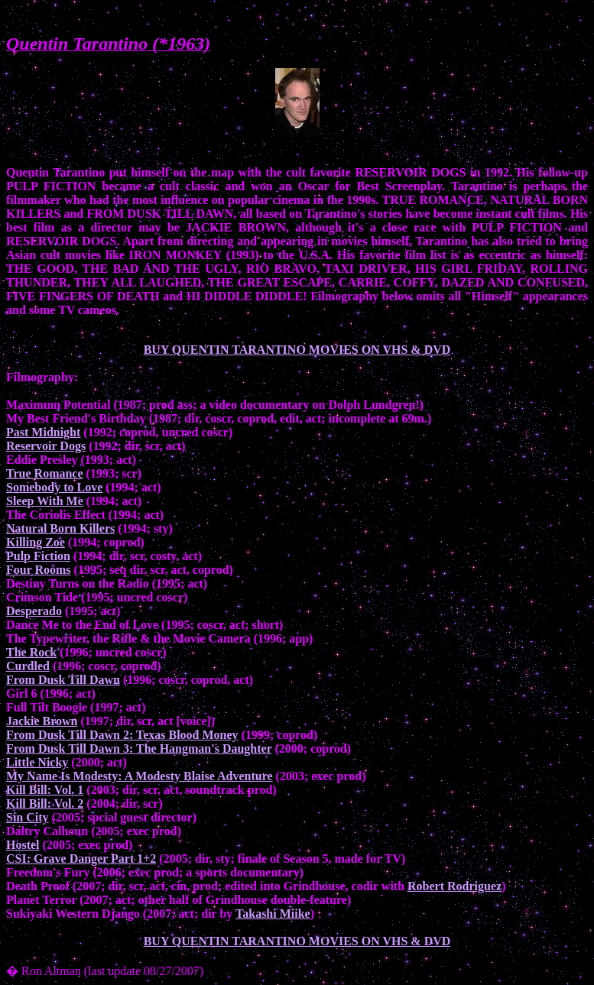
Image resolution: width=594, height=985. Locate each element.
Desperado (34, 610)
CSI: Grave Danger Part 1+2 (81, 858)
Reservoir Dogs (46, 445)
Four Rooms (38, 569)
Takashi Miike (272, 913)
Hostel (23, 844)
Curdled (28, 665)
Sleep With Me (44, 500)
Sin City (27, 817)
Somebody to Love (54, 487)
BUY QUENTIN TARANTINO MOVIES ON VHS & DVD (297, 349)
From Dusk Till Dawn (63, 679)
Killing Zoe (35, 542)
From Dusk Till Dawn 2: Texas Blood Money (122, 734)
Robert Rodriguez (454, 886)
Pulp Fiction (38, 555)
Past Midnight (43, 432)
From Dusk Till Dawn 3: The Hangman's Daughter (138, 748)
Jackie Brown (41, 720)
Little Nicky (37, 762)
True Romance (44, 473)
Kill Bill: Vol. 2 (44, 803)
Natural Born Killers (60, 528)
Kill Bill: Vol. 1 (44, 789)
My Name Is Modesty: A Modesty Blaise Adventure (139, 776)
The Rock (31, 652)
